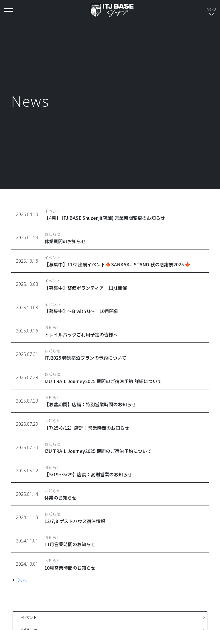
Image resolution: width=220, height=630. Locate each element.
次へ (22, 579)
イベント (29, 617)
